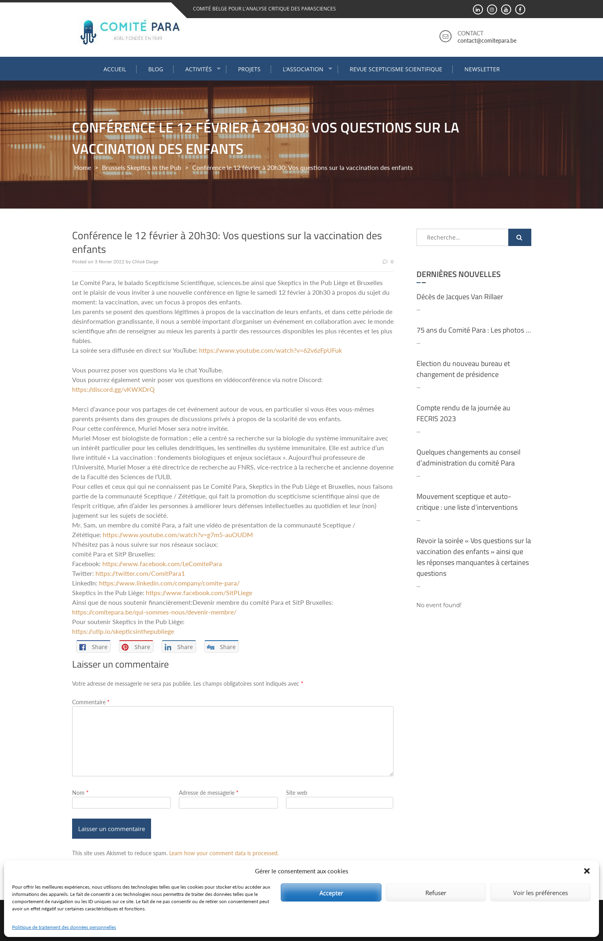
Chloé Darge (145, 262)
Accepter (331, 893)
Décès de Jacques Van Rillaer (460, 296)
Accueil (115, 69)
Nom (80, 792)
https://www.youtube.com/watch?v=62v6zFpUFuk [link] (270, 350)
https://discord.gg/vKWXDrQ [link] (113, 389)
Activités (198, 69)
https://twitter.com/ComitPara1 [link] (140, 573)
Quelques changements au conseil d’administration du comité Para (468, 457)
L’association (303, 69)
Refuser (435, 893)
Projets (249, 69)
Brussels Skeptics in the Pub (141, 167)
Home (82, 167)
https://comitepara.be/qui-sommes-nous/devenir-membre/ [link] (154, 612)
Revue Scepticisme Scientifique (396, 69)
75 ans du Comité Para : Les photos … (474, 330)
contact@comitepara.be (487, 40)
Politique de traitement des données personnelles (64, 927)
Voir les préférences (540, 893)
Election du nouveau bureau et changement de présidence (463, 369)
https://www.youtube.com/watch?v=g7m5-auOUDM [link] (178, 534)
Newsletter (482, 69)
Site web (296, 792)
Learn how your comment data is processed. (224, 853)
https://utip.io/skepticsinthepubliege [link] (123, 631)
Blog (155, 69)
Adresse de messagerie (208, 792)
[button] (587, 871)
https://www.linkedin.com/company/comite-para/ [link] (169, 583)
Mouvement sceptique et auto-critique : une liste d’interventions (467, 502)
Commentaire (91, 702)
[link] (162, 563)
